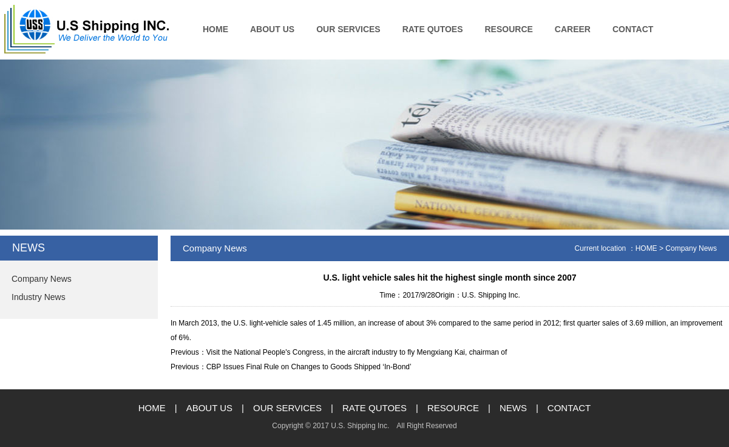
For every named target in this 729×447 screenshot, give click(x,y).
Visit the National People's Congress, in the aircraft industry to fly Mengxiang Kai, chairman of (356, 352)
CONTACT (632, 29)
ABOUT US (272, 29)
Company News (42, 279)
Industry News (39, 297)
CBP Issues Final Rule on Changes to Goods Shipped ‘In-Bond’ (309, 367)
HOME (215, 29)
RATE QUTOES (432, 29)
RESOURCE (509, 29)
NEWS (513, 408)
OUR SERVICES (348, 29)
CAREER (573, 29)
